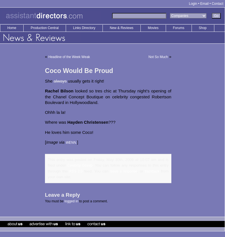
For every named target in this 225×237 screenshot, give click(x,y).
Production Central (45, 28)
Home (11, 28)
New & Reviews (122, 28)
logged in (71, 201)
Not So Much (158, 57)
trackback (152, 171)
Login (193, 4)
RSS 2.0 (76, 171)
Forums (179, 28)
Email (204, 4)
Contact (217, 4)
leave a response (123, 171)
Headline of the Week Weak (69, 57)
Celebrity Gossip (79, 165)
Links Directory (84, 28)
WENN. (71, 143)
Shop (203, 28)
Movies (153, 28)
